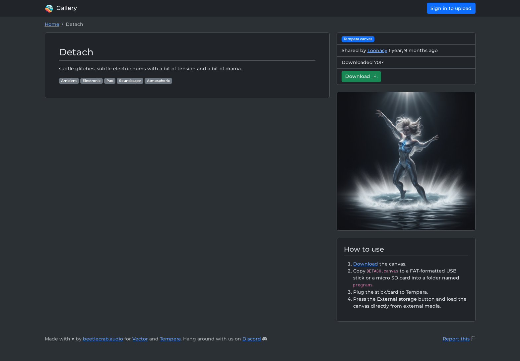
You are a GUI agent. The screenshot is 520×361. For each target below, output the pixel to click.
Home (52, 24)
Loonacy (377, 50)
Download (361, 76)
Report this (456, 339)
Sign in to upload (451, 8)
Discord (251, 339)
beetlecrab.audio (103, 339)
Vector (140, 339)
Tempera (170, 339)
